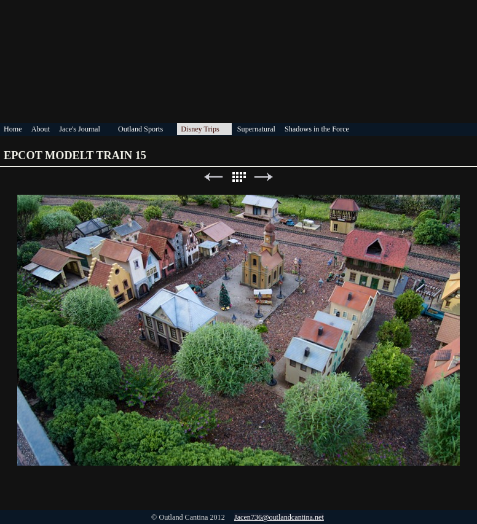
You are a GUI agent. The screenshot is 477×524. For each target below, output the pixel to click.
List (238, 177)
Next (263, 177)
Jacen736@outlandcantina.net (279, 517)
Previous (213, 177)
